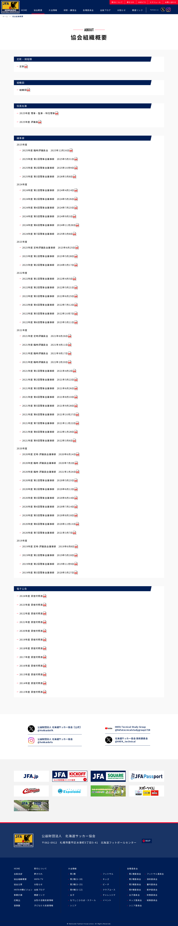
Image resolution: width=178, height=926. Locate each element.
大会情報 (72, 869)
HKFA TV (38, 879)
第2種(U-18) (76, 879)
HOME (17, 869)
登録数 (17, 905)
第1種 (73, 874)
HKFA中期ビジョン (23, 890)
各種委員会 (132, 869)
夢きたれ (38, 874)
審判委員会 (152, 884)
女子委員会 (134, 895)
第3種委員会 (135, 884)
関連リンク (39, 895)
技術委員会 (152, 879)
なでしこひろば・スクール (83, 900)
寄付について (40, 869)
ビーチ (106, 884)
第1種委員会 (135, 874)
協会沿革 (18, 884)
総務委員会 (152, 900)
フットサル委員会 (155, 874)
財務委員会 (152, 895)
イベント (107, 900)
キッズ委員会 (135, 900)
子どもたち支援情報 (43, 905)
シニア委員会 (135, 905)
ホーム (5, 16)
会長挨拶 (18, 874)
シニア (73, 905)
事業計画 (18, 895)
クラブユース (109, 890)
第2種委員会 (135, 879)
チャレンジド (109, 895)
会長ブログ (39, 890)
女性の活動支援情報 (43, 900)
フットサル (108, 874)
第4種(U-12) (76, 890)
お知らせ (38, 884)
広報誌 (17, 900)
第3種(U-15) (76, 884)
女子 (72, 895)
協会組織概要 (20, 879)
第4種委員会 (135, 890)
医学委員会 (152, 890)
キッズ (106, 879)
